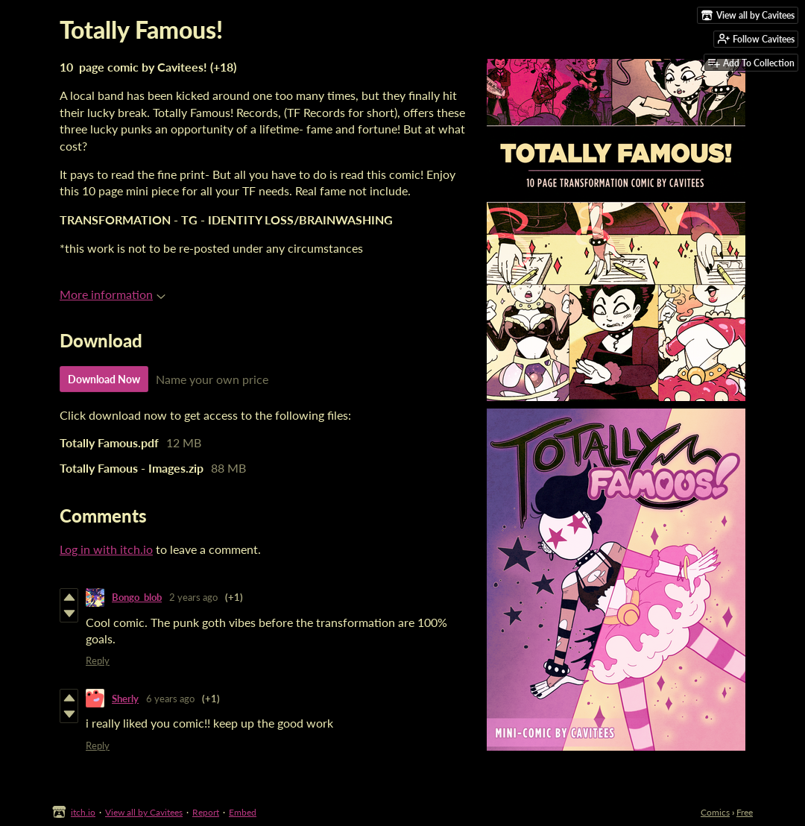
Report (205, 812)
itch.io (83, 812)
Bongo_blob (137, 597)
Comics (715, 812)
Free (744, 812)
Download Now (104, 379)
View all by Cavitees (144, 812)
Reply (98, 660)
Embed (242, 812)
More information (112, 294)
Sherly (125, 698)
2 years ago (193, 597)
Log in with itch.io (106, 549)
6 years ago (170, 698)
